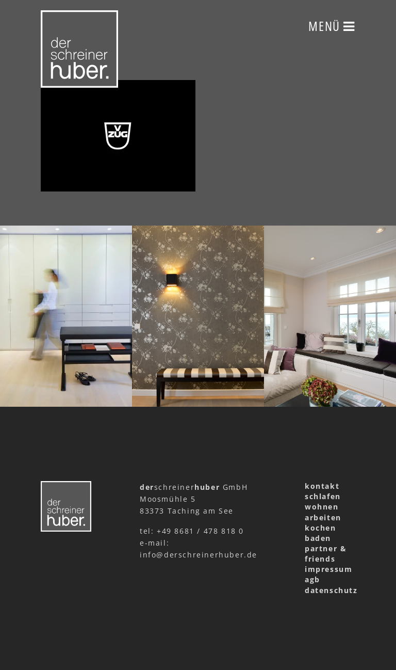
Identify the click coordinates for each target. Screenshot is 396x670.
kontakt (322, 486)
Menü (331, 26)
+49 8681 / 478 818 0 (200, 531)
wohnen (322, 507)
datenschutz (330, 590)
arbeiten (323, 517)
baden (318, 538)
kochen (320, 528)
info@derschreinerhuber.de (198, 555)
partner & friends (325, 554)
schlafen (323, 496)
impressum (328, 569)
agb (312, 579)
